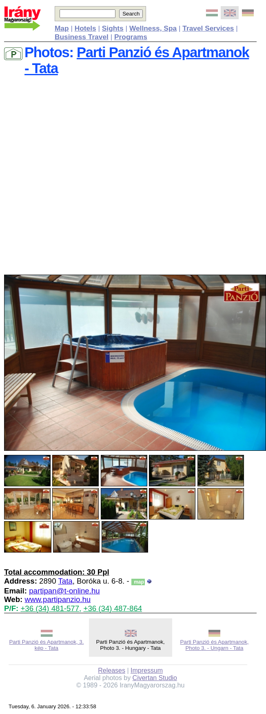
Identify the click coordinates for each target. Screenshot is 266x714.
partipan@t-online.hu (64, 590)
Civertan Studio (155, 677)
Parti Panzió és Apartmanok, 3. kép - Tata (46, 645)
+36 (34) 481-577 (49, 608)
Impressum (147, 670)
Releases (111, 670)
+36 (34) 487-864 (112, 608)
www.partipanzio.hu (57, 599)
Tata (65, 581)
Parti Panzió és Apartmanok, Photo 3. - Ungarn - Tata (214, 645)
